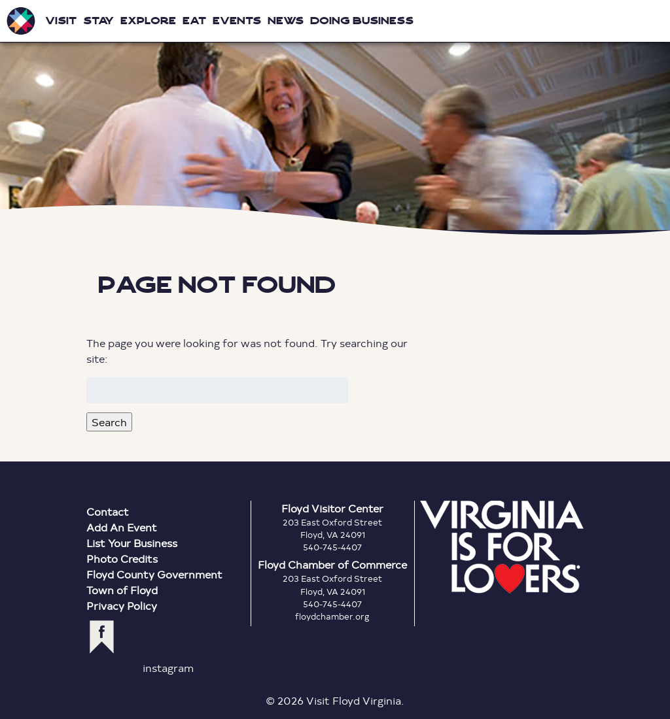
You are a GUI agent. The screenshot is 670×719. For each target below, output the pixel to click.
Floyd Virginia (335, 117)
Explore (148, 20)
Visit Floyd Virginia (21, 21)
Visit (61, 20)
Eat (194, 20)
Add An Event (121, 527)
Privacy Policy (121, 605)
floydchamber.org (332, 616)
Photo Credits (122, 558)
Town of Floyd (122, 589)
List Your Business (131, 542)
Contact (107, 511)
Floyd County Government (154, 574)
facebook (101, 637)
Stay (98, 20)
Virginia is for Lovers (502, 547)
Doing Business (362, 20)
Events (237, 20)
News (286, 20)
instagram (168, 667)
